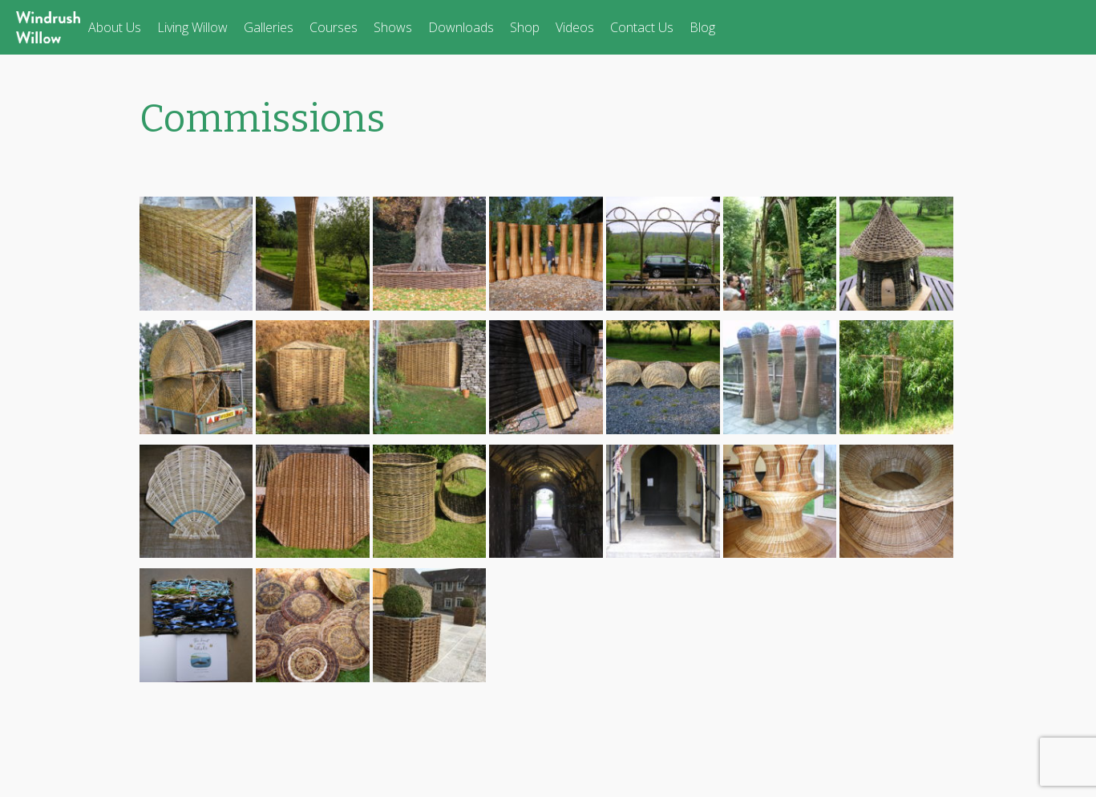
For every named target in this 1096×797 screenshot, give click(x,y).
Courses (333, 27)
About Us (114, 27)
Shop (525, 27)
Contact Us (641, 27)
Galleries (268, 27)
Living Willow (192, 27)
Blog (702, 27)
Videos (575, 27)
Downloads (461, 27)
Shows (393, 27)
